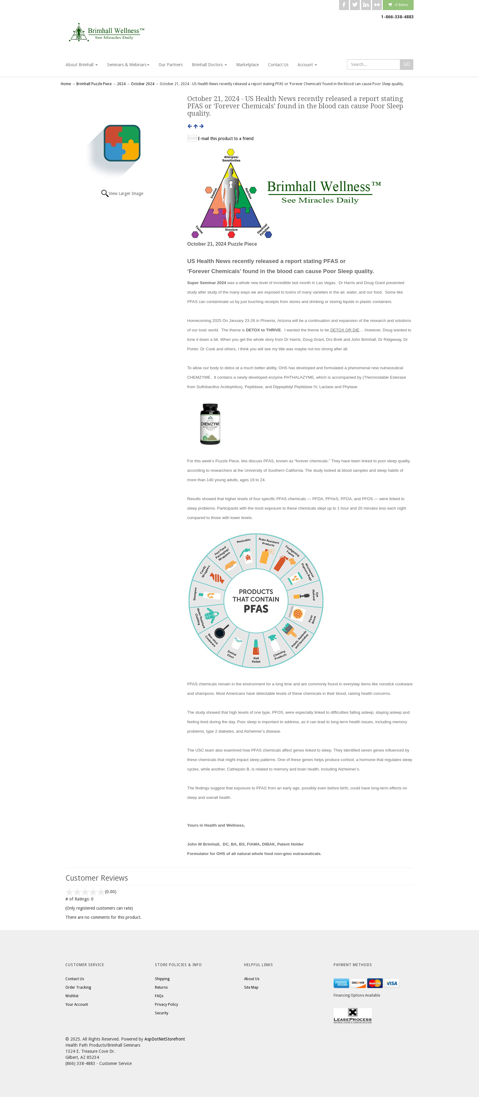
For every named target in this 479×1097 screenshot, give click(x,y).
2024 (121, 84)
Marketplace (247, 64)
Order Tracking (78, 987)
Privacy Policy (166, 1004)
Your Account (76, 1004)
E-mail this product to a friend (226, 138)
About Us (251, 979)
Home (66, 84)
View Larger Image (126, 193)
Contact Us (278, 64)
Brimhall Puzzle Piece (94, 84)
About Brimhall (82, 64)
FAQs (159, 996)
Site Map (251, 987)
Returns (161, 987)
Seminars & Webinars (128, 64)
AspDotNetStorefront (164, 1039)
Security (161, 1013)
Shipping (162, 979)
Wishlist (72, 996)
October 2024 (142, 84)
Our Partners (171, 64)
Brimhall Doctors (209, 64)
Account (307, 64)
